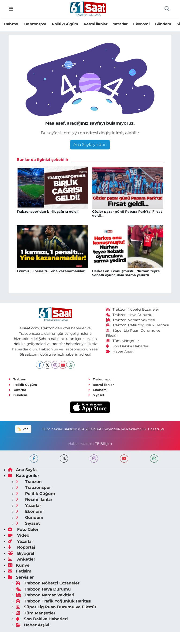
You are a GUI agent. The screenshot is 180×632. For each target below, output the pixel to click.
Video (18, 535)
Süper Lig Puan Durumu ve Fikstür (56, 607)
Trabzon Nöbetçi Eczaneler (132, 309)
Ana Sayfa (22, 469)
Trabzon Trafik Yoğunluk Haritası (137, 325)
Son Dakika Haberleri (128, 346)
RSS (23, 429)
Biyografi (22, 553)
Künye (19, 565)
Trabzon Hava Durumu (129, 315)
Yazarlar (120, 24)
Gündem (163, 24)
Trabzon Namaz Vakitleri (130, 320)
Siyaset (96, 395)
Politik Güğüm (65, 24)
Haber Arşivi (120, 351)
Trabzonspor (35, 24)
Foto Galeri (24, 529)
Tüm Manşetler (122, 341)
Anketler (21, 559)
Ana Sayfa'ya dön (90, 144)
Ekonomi (141, 24)
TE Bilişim (103, 444)
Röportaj (21, 547)
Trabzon (11, 24)
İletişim (19, 571)
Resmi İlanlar (95, 24)
